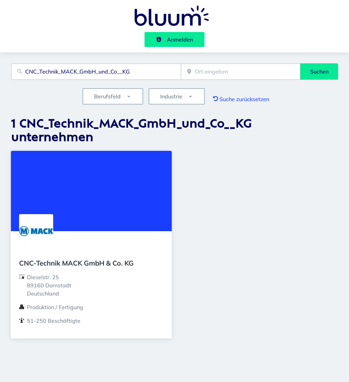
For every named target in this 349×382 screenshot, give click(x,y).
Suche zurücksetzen (241, 99)
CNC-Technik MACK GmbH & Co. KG (76, 263)
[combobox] (96, 71)
